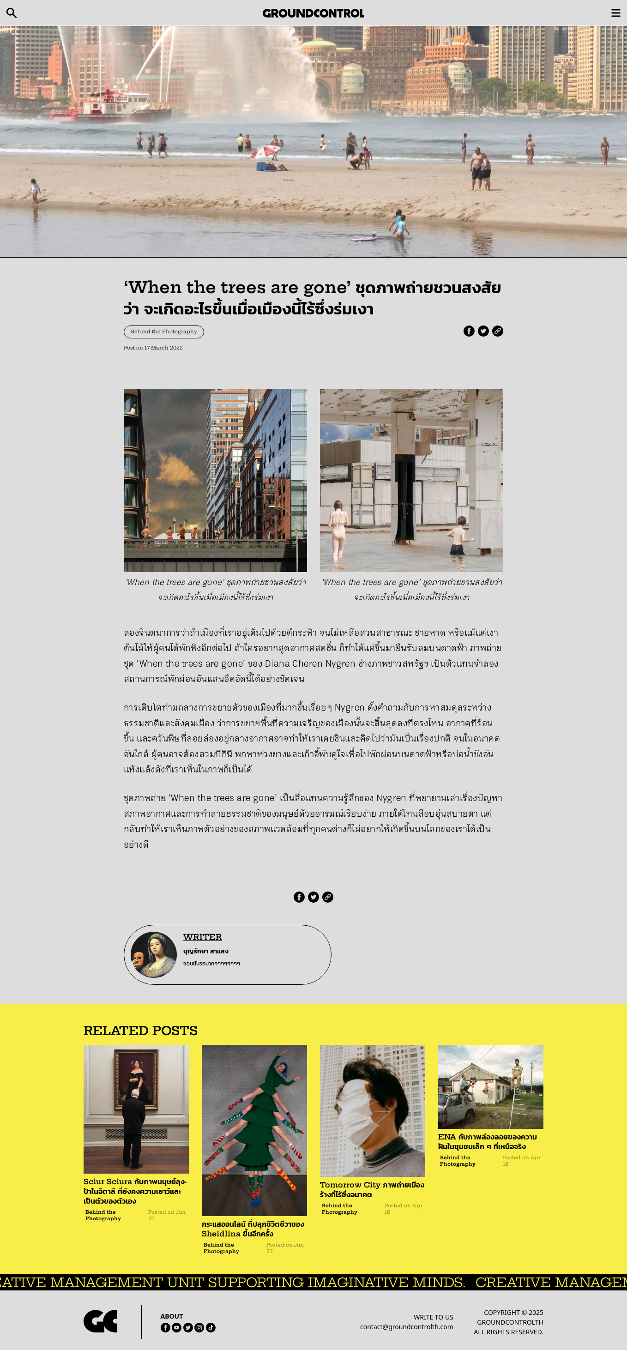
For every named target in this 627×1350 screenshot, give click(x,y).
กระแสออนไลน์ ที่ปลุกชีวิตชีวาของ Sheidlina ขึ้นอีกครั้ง (253, 1228)
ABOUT (172, 1316)
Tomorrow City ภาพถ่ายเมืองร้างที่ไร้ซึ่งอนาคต (372, 1189)
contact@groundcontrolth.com (406, 1326)
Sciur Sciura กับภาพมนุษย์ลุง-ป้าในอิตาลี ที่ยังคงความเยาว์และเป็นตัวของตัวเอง (135, 1191)
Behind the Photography (164, 332)
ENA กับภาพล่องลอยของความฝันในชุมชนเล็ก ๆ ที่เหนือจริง (487, 1141)
